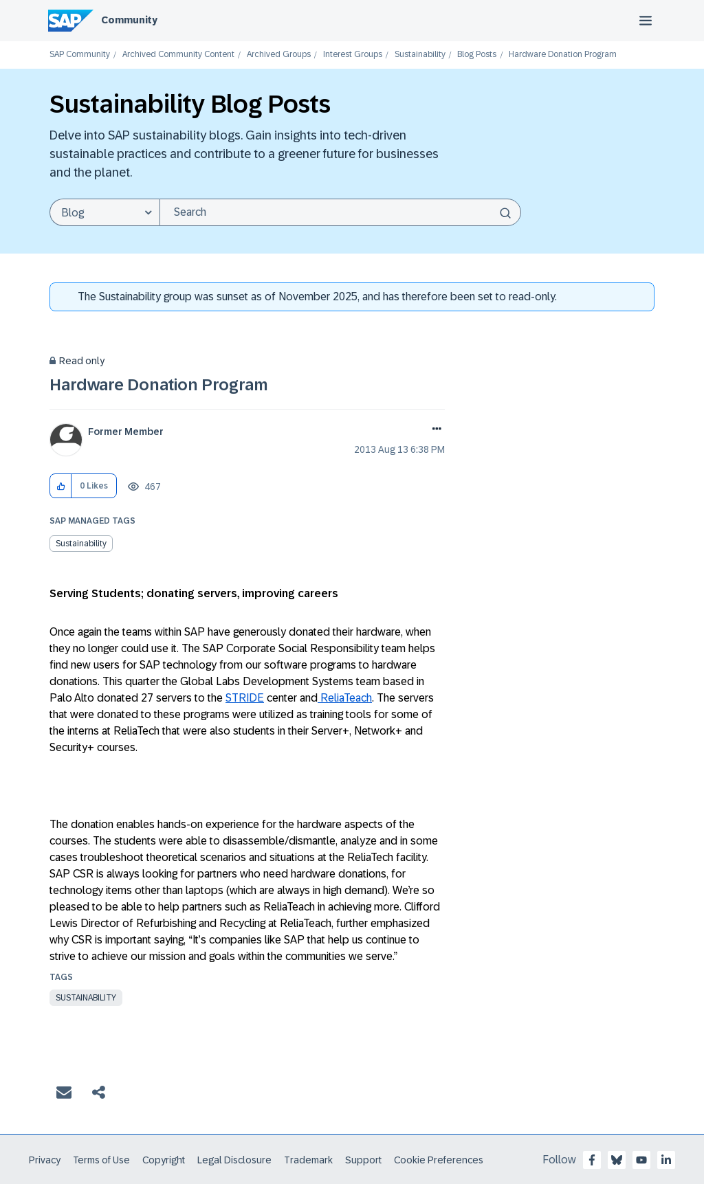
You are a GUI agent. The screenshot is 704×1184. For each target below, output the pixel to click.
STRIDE (245, 698)
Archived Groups (279, 54)
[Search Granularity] (105, 212)
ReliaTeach (345, 698)
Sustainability (420, 54)
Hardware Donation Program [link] (563, 54)
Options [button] (434, 430)
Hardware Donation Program (159, 384)
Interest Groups (352, 54)
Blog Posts (476, 54)
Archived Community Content (178, 54)
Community (129, 19)
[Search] (340, 212)
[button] (61, 486)
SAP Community (80, 54)
